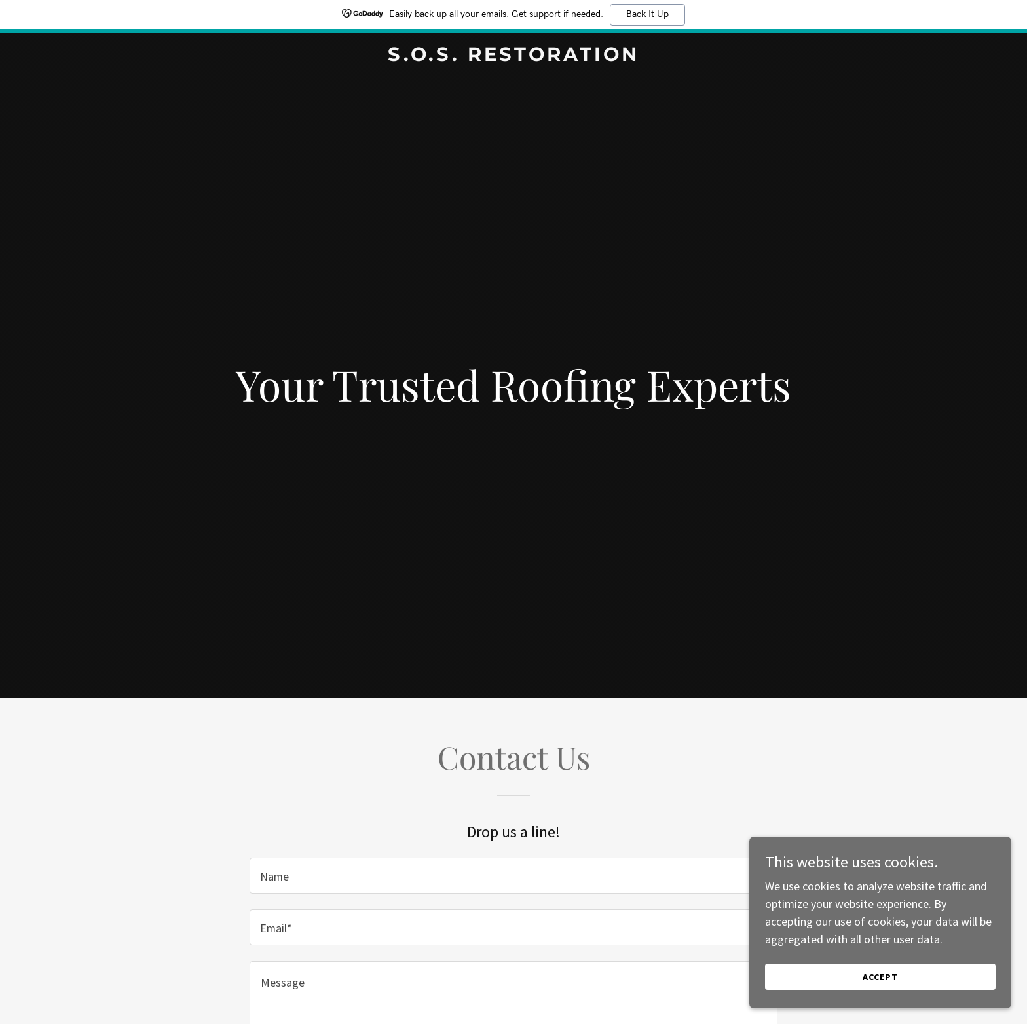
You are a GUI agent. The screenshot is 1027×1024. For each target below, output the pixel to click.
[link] (514, 56)
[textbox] (513, 876)
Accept (880, 977)
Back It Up (647, 14)
